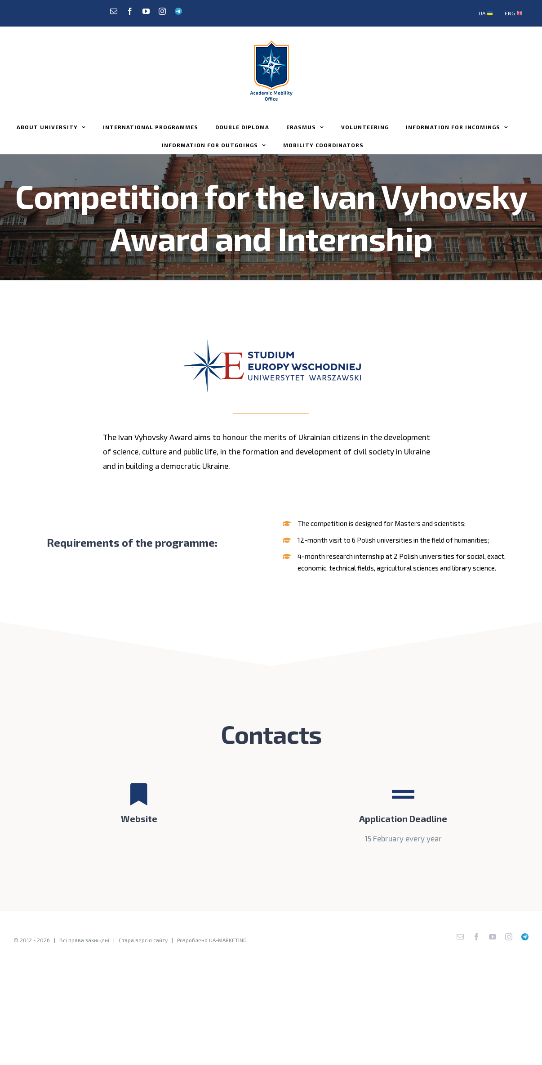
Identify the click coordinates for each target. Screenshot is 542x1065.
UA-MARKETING (228, 940)
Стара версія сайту (143, 940)
